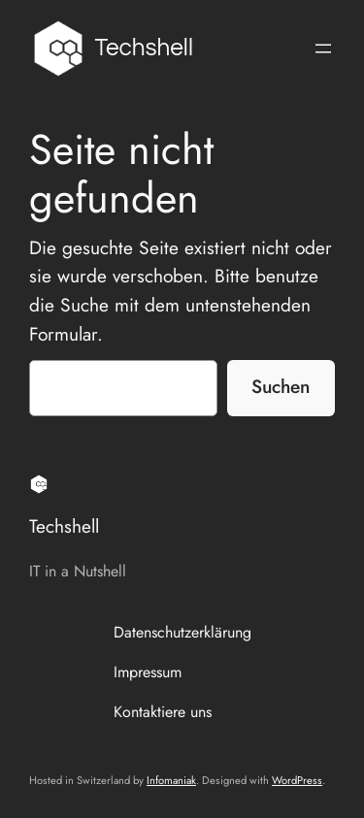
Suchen (280, 386)
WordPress (297, 780)
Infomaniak (171, 780)
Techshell (144, 48)
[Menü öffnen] (323, 48)
